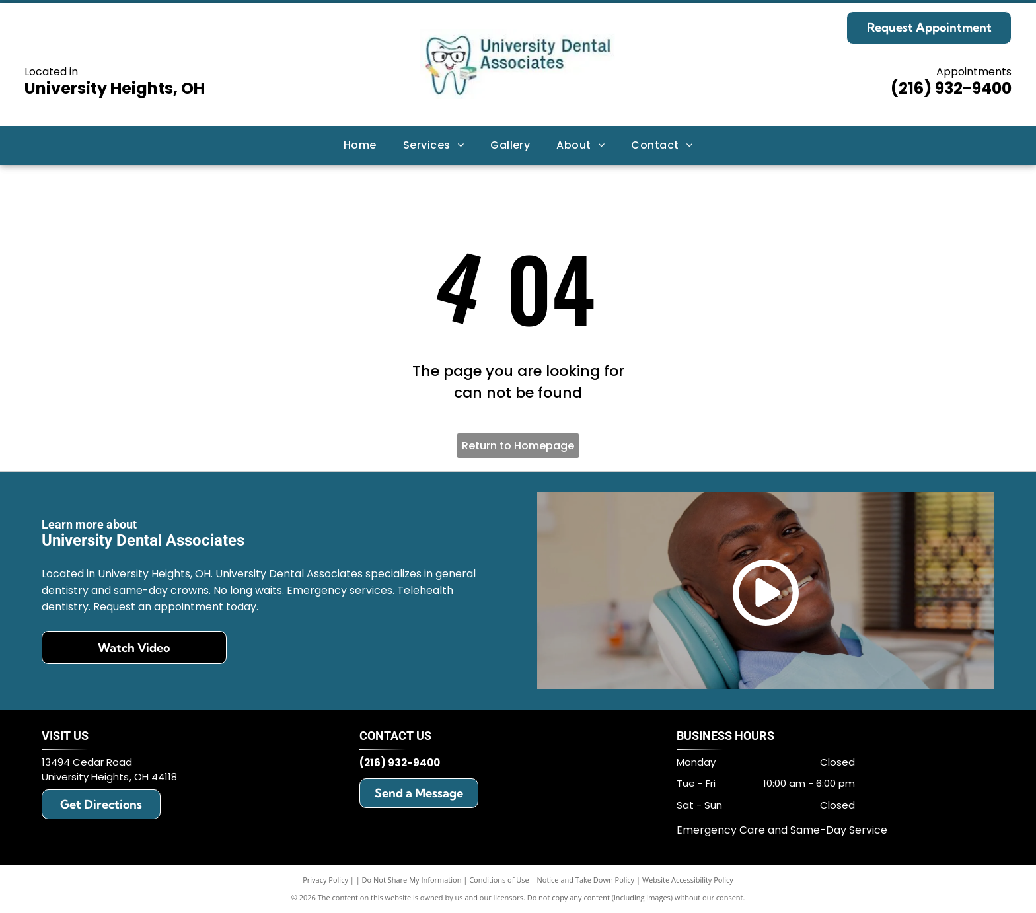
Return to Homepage (518, 445)
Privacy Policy (325, 880)
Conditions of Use (499, 880)
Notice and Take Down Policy (586, 880)
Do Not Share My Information (412, 880)
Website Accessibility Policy (687, 880)
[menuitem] (360, 145)
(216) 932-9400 (951, 88)
